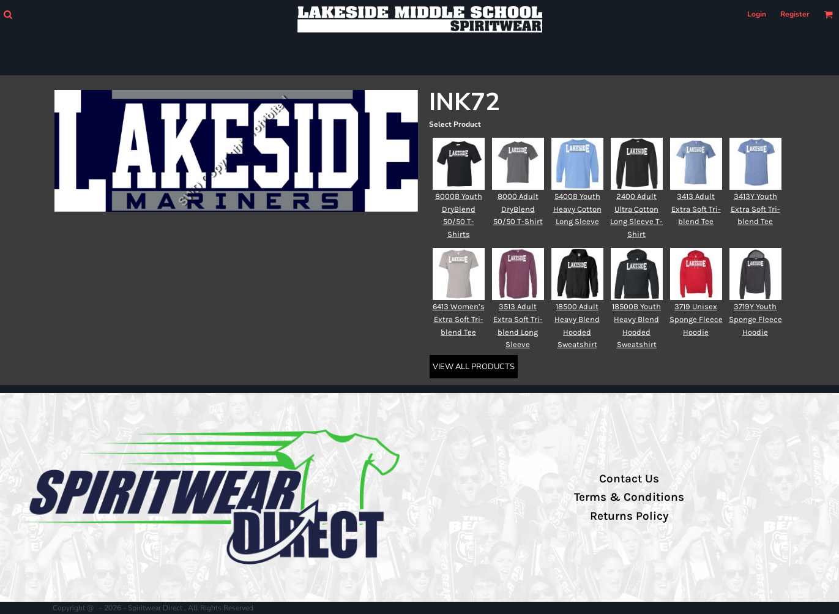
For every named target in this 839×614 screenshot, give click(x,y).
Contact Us (629, 478)
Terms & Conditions (629, 497)
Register (795, 14)
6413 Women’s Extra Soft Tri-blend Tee (459, 319)
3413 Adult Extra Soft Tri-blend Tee (696, 209)
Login (756, 14)
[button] (7, 14)
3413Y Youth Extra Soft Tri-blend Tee (755, 209)
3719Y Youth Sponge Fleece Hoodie (755, 319)
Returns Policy (629, 516)
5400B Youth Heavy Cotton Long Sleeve (577, 209)
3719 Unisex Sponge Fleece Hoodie (696, 319)
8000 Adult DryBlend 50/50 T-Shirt (518, 209)
